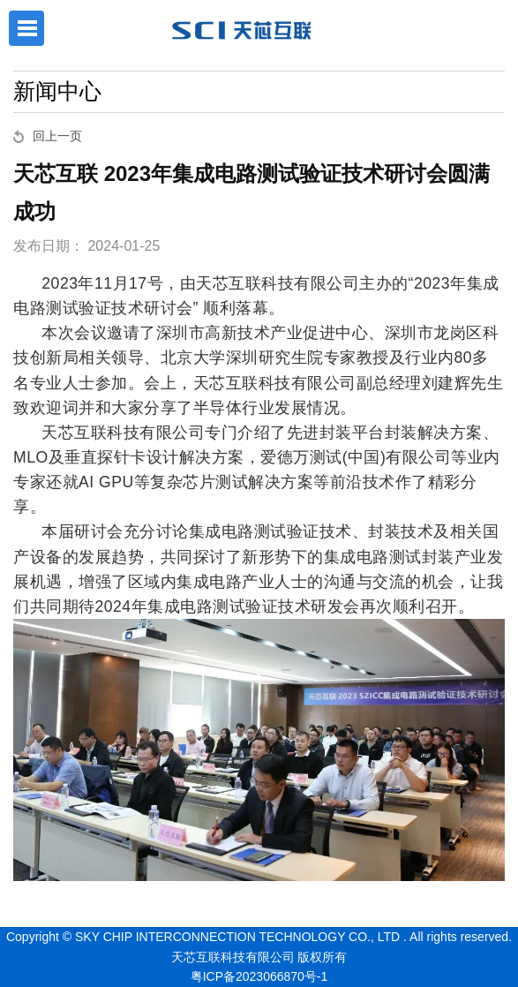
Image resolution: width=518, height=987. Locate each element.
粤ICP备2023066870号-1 (259, 976)
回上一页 (57, 136)
